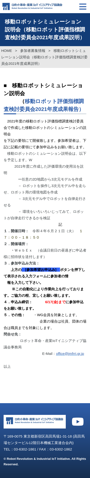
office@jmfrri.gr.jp (70, 354)
